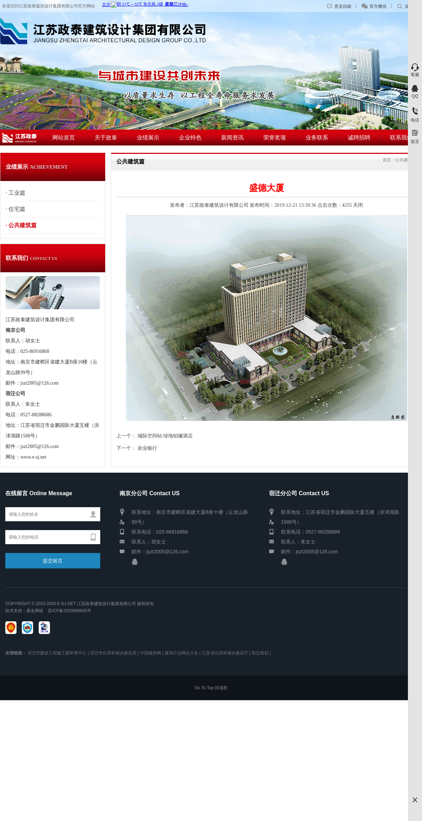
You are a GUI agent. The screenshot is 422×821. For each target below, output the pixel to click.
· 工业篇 (15, 193)
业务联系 (317, 138)
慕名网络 (34, 610)
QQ (415, 96)
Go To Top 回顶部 (211, 687)
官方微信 (378, 6)
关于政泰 (106, 138)
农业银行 (147, 448)
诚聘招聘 (359, 138)
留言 (415, 141)
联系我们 (401, 138)
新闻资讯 (232, 138)
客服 (415, 74)
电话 (415, 120)
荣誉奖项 (274, 138)
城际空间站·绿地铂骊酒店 (165, 436)
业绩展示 (148, 138)
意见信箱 (342, 6)
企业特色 (190, 138)
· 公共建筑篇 (21, 225)
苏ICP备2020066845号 (68, 610)
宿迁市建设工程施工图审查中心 (57, 653)
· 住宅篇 (15, 209)
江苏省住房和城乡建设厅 (225, 653)
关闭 (358, 205)
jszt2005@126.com (167, 551)
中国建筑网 (150, 653)
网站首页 (63, 138)
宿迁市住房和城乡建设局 (113, 653)
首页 (387, 159)
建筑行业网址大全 (181, 653)
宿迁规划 (259, 653)
